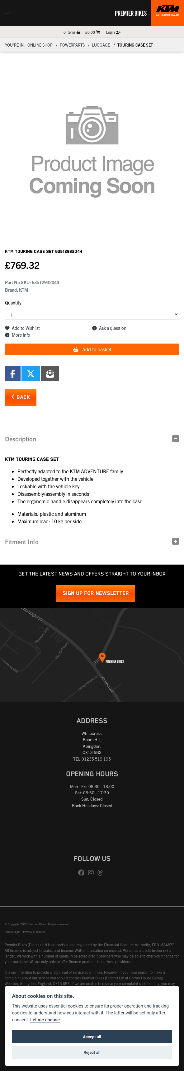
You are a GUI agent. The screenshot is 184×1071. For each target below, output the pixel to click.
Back (20, 397)
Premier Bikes (131, 13)
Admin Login (12, 931)
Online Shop (40, 45)
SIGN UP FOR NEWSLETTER (96, 593)
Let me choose (45, 1020)
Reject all (91, 1052)
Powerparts (72, 45)
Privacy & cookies (34, 931)
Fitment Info (22, 542)
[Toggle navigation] (7, 13)
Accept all (92, 1036)
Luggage (101, 45)
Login (113, 32)
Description (20, 439)
